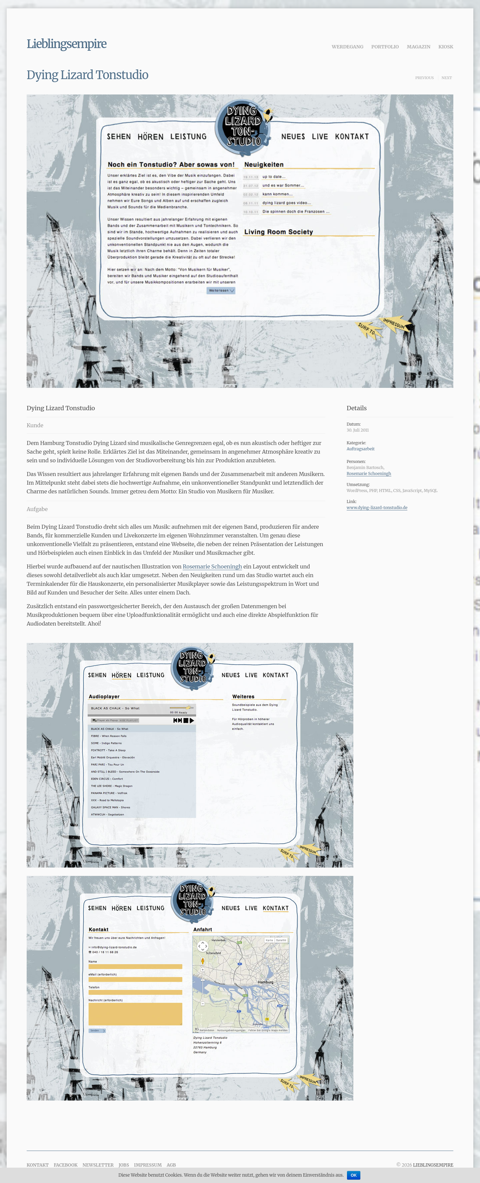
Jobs (124, 1165)
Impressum (148, 1165)
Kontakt (38, 1165)
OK (354, 1175)
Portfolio (385, 47)
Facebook (66, 1165)
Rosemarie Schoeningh (212, 566)
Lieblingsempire (66, 44)
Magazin (419, 47)
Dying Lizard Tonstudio (87, 75)
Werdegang (348, 47)
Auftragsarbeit (361, 448)
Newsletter (98, 1165)
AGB (171, 1165)
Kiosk (445, 47)
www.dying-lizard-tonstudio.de (377, 507)
